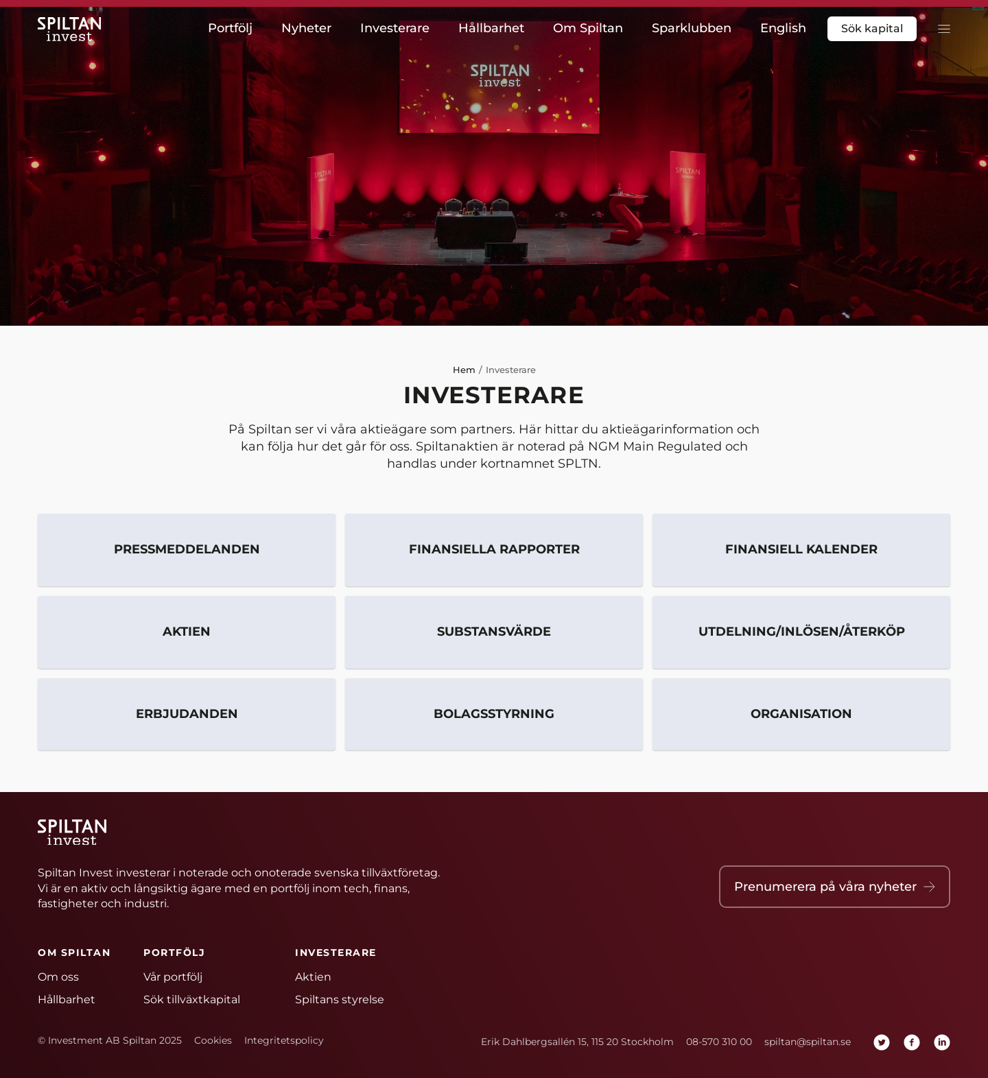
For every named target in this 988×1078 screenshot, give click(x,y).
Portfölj (230, 28)
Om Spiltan (588, 28)
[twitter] (881, 1042)
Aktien (187, 632)
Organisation (801, 714)
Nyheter (306, 28)
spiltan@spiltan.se (807, 1041)
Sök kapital (872, 28)
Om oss (58, 976)
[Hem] (72, 29)
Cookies (213, 1040)
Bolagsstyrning (494, 714)
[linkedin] (942, 1042)
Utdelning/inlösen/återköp (801, 632)
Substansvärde (494, 632)
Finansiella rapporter (494, 549)
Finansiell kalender (801, 549)
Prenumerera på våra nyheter (834, 886)
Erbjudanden (187, 714)
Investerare (395, 28)
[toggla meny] (940, 29)
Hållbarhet (491, 28)
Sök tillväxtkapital (191, 999)
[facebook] (912, 1042)
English (783, 28)
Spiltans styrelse (339, 999)
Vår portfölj (172, 976)
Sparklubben (691, 28)
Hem (464, 369)
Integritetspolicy (284, 1040)
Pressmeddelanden (187, 549)
